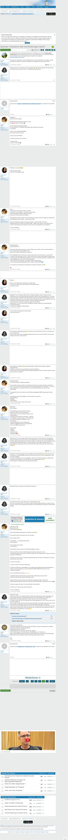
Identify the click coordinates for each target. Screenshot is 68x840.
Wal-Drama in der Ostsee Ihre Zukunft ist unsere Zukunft (22, 809)
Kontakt (9, 831)
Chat (33, 6)
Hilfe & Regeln (40, 6)
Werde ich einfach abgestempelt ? (15, 784)
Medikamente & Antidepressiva (28, 818)
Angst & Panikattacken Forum (15, 818)
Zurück (22, 681)
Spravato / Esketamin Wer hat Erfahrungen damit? (22, 47)
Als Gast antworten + (5, 49)
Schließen (27, 42)
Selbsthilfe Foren (15, 6)
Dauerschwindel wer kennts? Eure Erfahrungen (19, 806)
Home (3, 6)
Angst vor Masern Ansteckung (14, 803)
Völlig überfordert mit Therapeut (14, 787)
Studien (46, 6)
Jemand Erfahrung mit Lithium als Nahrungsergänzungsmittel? (15, 780)
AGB (34, 831)
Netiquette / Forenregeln (40, 831)
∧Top (65, 838)
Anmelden (52, 9)
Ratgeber (28, 6)
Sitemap (46, 831)
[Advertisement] (23, 355)
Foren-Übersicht (4, 818)
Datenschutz (22, 831)
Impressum (17, 831)
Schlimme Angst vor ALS (12, 799)
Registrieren (45, 9)
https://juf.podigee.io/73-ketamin (17, 57)
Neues (7, 6)
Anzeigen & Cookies (29, 831)
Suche (22, 6)
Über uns (13, 831)
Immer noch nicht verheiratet (13, 790)
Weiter (52, 681)
